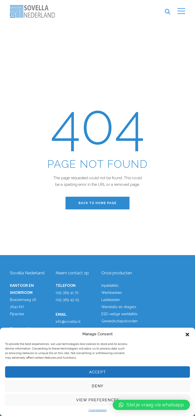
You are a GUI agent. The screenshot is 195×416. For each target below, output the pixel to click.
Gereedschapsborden (119, 321)
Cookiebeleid (98, 410)
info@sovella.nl (68, 322)
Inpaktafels (110, 286)
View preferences (97, 400)
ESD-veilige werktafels (119, 314)
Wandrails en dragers (118, 307)
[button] (187, 334)
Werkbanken (111, 293)
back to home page (97, 203)
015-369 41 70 (67, 293)
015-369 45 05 (67, 300)
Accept (97, 372)
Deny (97, 386)
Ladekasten (110, 300)
